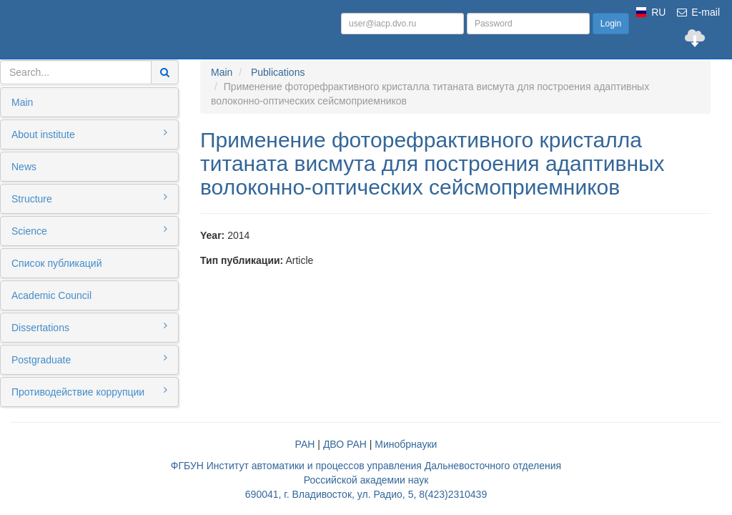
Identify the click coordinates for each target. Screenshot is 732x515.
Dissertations (89, 326)
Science (89, 230)
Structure (89, 198)
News (23, 166)
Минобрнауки (406, 444)
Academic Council (51, 295)
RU (658, 12)
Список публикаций (56, 263)
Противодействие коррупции (89, 391)
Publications (278, 72)
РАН (305, 444)
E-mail (698, 12)
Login (610, 24)
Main (22, 102)
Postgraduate (89, 359)
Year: (212, 235)
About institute (89, 133)
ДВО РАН (345, 444)
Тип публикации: (241, 260)
